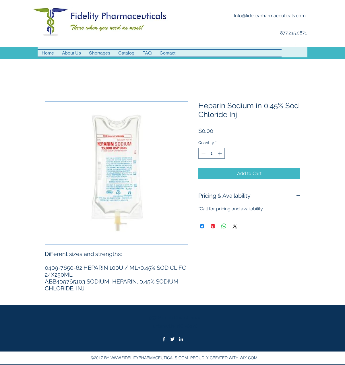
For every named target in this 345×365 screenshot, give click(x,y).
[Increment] (220, 153)
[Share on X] (234, 226)
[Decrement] (202, 153)
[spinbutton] (211, 153)
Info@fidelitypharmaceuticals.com (270, 15)
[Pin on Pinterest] (213, 226)
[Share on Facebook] (202, 226)
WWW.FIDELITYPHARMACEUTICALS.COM (149, 357)
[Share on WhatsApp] (223, 226)
